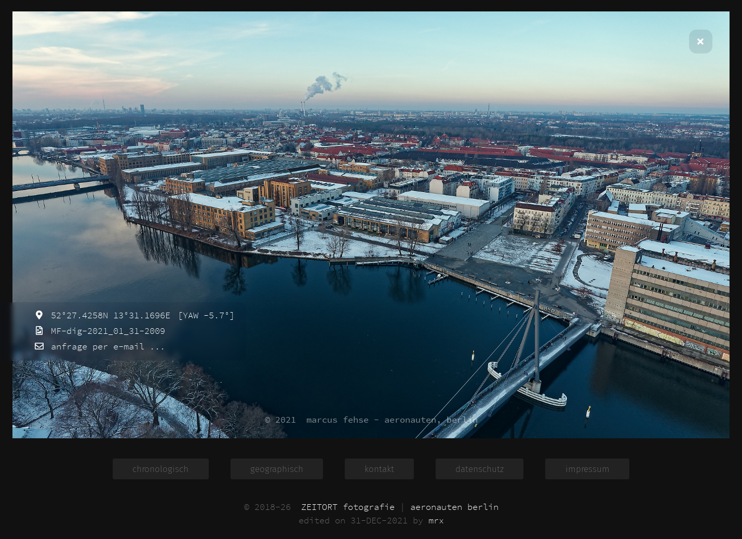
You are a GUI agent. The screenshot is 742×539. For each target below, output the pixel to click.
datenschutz (479, 468)
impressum (587, 468)
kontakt (379, 468)
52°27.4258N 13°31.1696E (108, 315)
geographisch (276, 468)
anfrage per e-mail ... (105, 346)
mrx (436, 520)
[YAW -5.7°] (203, 315)
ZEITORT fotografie (348, 507)
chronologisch (160, 468)
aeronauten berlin (454, 507)
